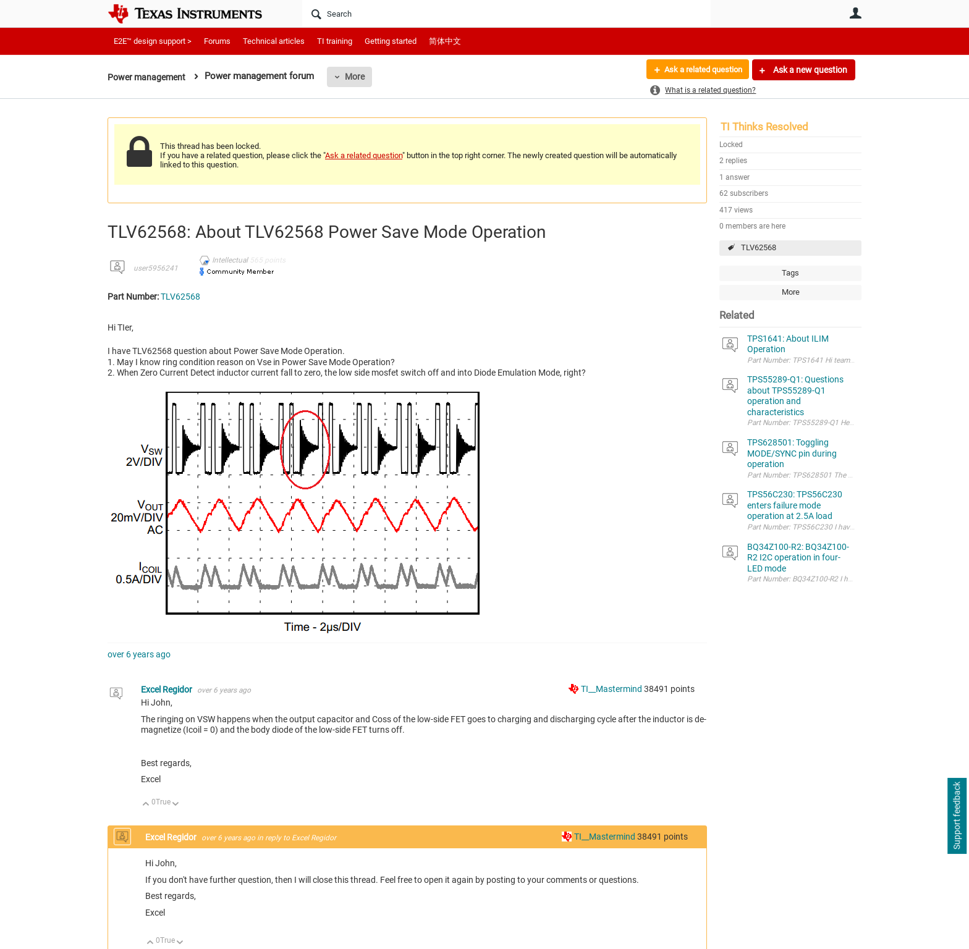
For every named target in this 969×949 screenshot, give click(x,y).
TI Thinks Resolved (764, 126)
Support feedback (957, 816)
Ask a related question (698, 70)
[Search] (506, 13)
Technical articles (274, 41)
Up (146, 804)
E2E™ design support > (153, 41)
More (359, 77)
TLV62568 (758, 247)
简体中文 (445, 41)
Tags (790, 272)
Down (176, 804)
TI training (334, 41)
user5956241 (155, 268)
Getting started (391, 41)
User (855, 13)
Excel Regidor (167, 689)
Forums (217, 41)
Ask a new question (809, 70)
